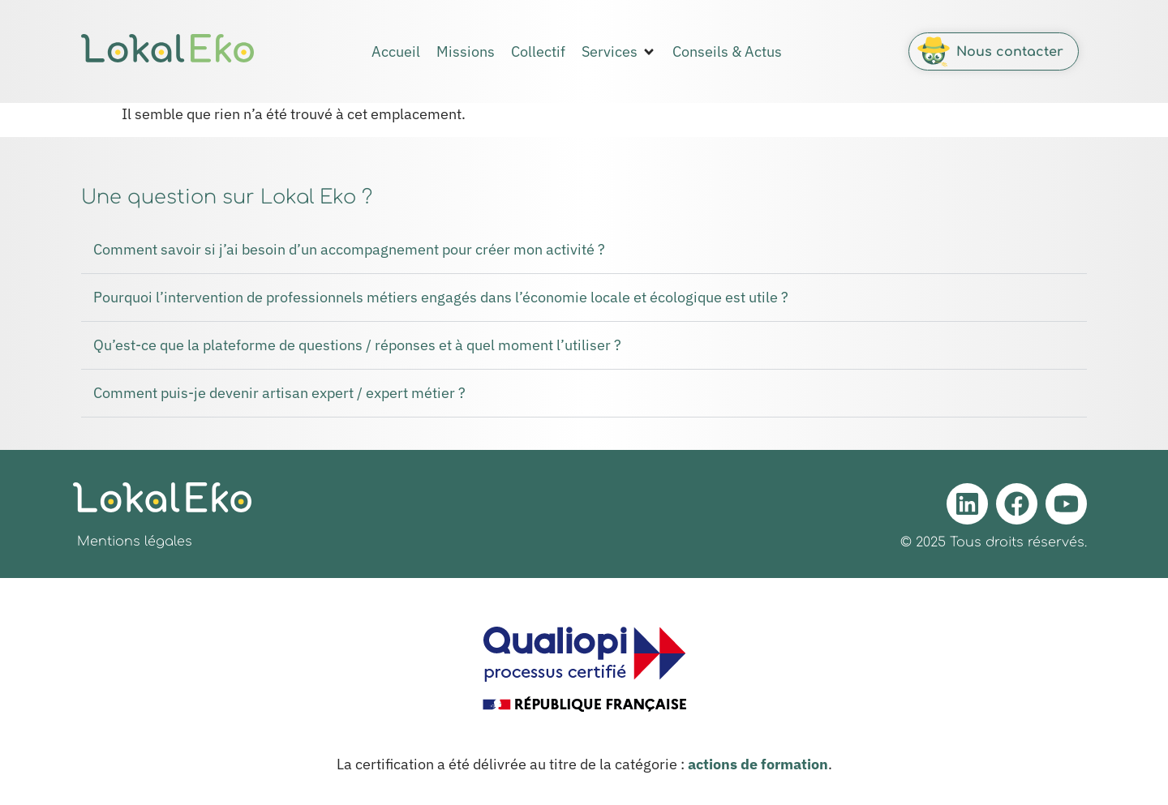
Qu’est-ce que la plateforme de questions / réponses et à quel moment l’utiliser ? (357, 345)
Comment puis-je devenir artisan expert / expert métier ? (279, 392)
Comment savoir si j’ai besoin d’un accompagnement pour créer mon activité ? (349, 249)
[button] (618, 51)
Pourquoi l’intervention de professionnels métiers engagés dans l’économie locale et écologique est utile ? (440, 297)
